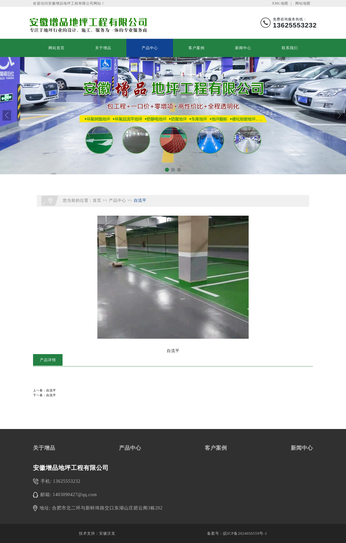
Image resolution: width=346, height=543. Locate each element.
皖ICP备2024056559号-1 (245, 533)
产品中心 (150, 48)
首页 (97, 200)
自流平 (140, 200)
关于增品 (103, 48)
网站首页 (56, 48)
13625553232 (66, 481)
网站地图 (302, 3)
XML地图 (280, 3)
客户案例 (196, 48)
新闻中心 (243, 48)
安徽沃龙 (107, 533)
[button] (167, 170)
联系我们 (290, 48)
